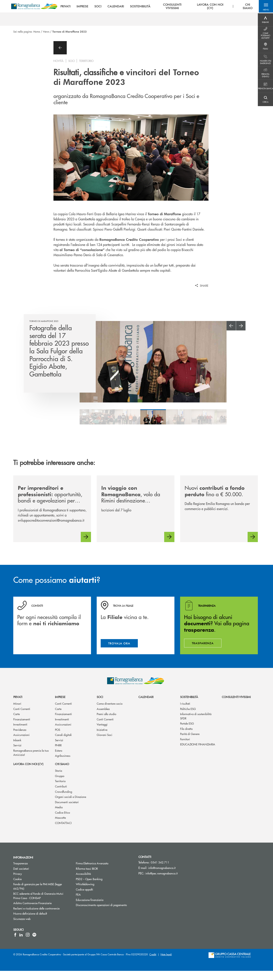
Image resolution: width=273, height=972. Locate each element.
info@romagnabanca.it (162, 869)
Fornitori (185, 740)
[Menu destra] (265, 20)
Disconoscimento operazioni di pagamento (104, 906)
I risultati (185, 705)
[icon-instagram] (28, 936)
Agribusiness (62, 757)
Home (36, 31)
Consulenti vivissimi (236, 698)
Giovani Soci (104, 736)
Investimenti (20, 725)
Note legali (166, 955)
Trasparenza (34, 864)
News (46, 31)
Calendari (145, 698)
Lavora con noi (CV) (28, 765)
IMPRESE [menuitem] (84, 6)
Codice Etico (62, 813)
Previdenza (19, 731)
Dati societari (35, 869)
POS (57, 731)
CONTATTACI (63, 824)
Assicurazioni (21, 736)
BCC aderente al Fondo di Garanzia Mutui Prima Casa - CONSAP (41, 897)
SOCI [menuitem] (99, 6)
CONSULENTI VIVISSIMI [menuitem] (174, 6)
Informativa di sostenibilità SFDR (195, 717)
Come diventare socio (109, 705)
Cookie (31, 880)
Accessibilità (97, 875)
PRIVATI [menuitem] (67, 6)
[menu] (158, 6)
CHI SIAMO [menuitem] (248, 6)
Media (59, 808)
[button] (265, 6)
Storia (58, 772)
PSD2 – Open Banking (103, 880)
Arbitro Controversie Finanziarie (41, 904)
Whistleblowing (99, 885)
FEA (92, 896)
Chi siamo (62, 765)
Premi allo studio (106, 715)
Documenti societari (67, 803)
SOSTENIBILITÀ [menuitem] (142, 6)
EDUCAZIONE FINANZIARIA (197, 745)
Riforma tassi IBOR (101, 869)
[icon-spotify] (34, 936)
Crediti (152, 955)
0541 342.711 (160, 863)
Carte (16, 715)
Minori (17, 705)
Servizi (17, 746)
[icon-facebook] (15, 936)
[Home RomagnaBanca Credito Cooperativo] (36, 6)
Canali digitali (63, 736)
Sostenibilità (189, 698)
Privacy (31, 875)
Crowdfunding (63, 792)
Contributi (61, 787)
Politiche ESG (188, 710)
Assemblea (103, 710)
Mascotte (60, 819)
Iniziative (102, 731)
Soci (100, 698)
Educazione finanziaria (104, 901)
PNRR (58, 746)
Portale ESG (187, 724)
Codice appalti (99, 890)
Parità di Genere (189, 735)
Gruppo (59, 777)
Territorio (60, 782)
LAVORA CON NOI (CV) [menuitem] (211, 6)
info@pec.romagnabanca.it (161, 874)
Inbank (17, 741)
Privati (17, 698)
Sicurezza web (36, 920)
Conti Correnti (21, 710)
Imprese (60, 698)
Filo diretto (186, 730)
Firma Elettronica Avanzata (104, 864)
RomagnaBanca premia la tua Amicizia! (31, 754)
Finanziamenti (21, 720)
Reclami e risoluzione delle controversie (41, 909)
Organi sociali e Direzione (70, 798)
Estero (58, 752)
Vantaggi (102, 725)
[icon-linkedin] (21, 936)
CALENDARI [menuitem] (117, 6)
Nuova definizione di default (41, 914)
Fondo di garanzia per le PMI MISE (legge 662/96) (37, 887)
